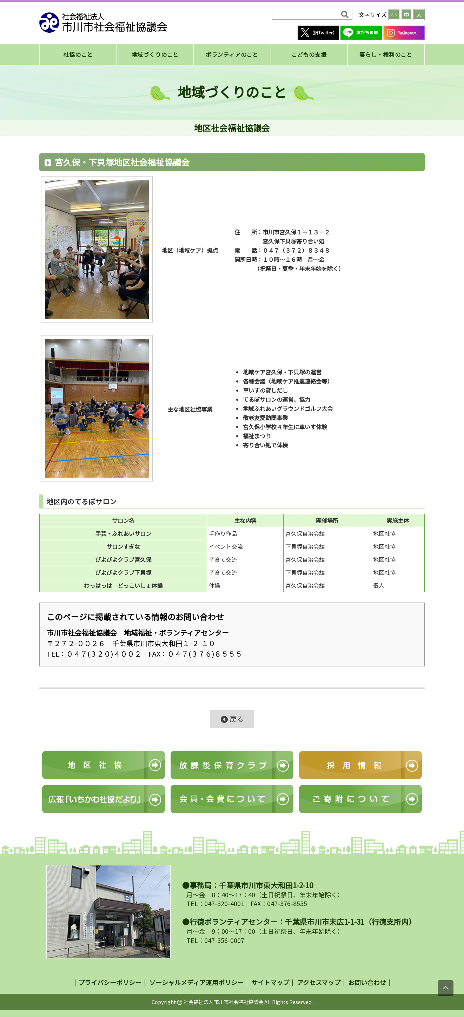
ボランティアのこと (232, 54)
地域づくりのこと (155, 54)
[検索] (307, 14)
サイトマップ (270, 982)
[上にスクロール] (445, 988)
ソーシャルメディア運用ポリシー (196, 982)
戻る (232, 719)
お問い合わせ (367, 982)
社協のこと (78, 54)
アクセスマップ (318, 982)
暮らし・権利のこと (385, 54)
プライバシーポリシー (109, 982)
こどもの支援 (309, 54)
